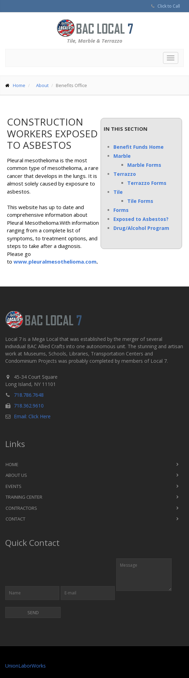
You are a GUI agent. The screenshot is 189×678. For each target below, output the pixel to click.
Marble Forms (144, 165)
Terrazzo (124, 174)
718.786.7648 (29, 395)
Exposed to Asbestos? (141, 219)
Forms (121, 210)
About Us (16, 475)
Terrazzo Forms (146, 183)
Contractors (21, 508)
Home (19, 85)
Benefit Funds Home (138, 147)
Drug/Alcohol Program (141, 228)
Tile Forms (140, 201)
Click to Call (168, 6)
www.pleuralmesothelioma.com (55, 261)
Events (14, 486)
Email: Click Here (32, 416)
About (42, 85)
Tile (118, 192)
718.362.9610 (29, 405)
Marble (122, 156)
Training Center (24, 497)
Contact (15, 519)
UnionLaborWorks (25, 665)
